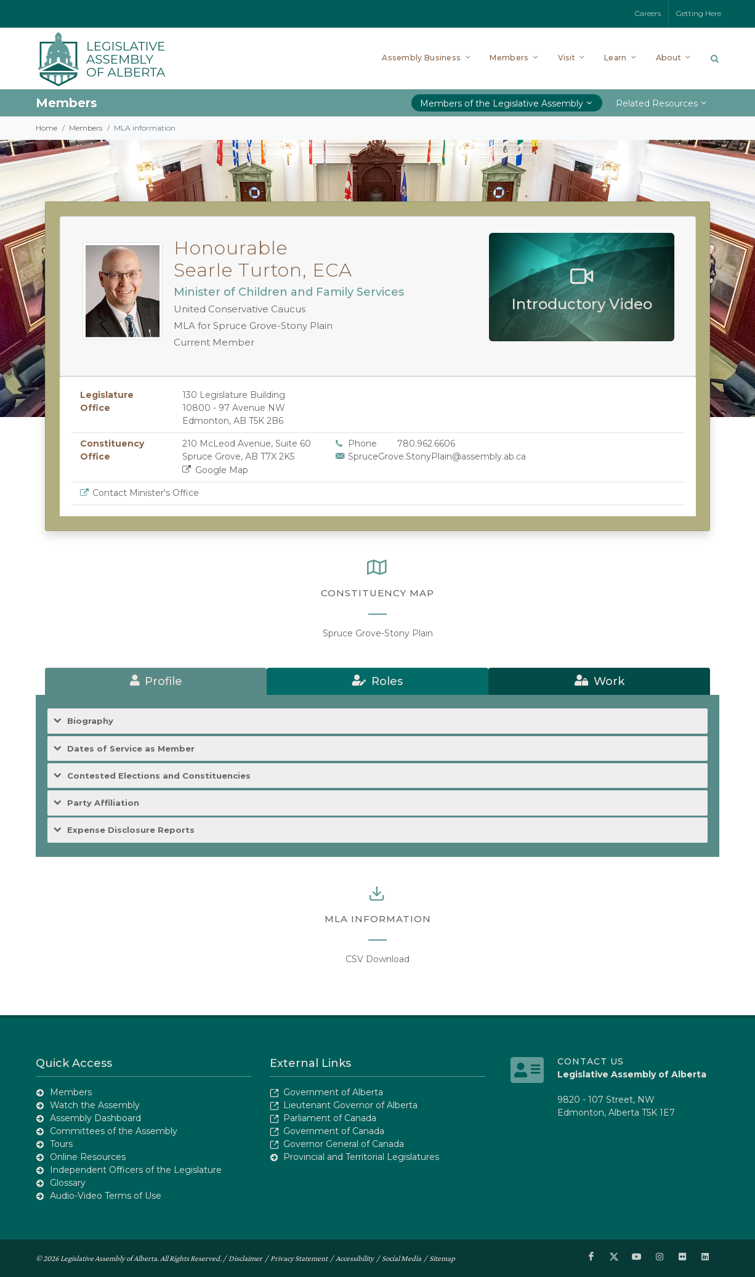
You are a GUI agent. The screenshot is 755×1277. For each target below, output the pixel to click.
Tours (61, 1143)
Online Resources (88, 1156)
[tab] (156, 681)
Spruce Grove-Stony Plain (378, 633)
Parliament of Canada (329, 1118)
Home (46, 127)
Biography (90, 721)
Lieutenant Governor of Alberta (350, 1105)
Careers (648, 13)
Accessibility (355, 1258)
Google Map (215, 470)
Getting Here (698, 13)
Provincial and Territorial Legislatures (361, 1156)
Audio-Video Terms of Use (105, 1195)
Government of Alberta (333, 1092)
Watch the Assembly (95, 1105)
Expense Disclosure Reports (131, 830)
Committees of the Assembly (113, 1131)
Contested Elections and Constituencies (159, 776)
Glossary (68, 1182)
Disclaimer (245, 1258)
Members (85, 127)
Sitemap (442, 1258)
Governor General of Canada (343, 1143)
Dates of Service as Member (131, 749)
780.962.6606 (426, 443)
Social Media (401, 1258)
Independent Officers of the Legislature (136, 1169)
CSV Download (377, 959)
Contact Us (590, 1061)
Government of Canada (333, 1131)
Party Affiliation (103, 803)
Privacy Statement (299, 1258)
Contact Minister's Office (145, 492)
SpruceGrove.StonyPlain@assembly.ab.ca (437, 456)
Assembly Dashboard (95, 1118)
